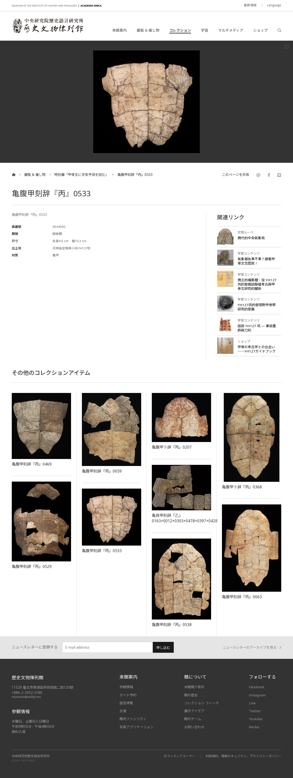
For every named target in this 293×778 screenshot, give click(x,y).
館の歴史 (191, 695)
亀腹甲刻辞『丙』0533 (135, 174)
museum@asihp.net (26, 697)
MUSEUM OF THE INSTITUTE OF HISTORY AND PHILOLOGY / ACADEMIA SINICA (57, 6)
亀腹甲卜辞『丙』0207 (172, 447)
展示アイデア (194, 711)
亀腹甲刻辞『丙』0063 (242, 596)
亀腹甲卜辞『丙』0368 (242, 487)
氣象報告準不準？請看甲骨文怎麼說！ (256, 261)
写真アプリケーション (136, 727)
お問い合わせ (194, 727)
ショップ (260, 30)
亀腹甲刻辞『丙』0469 (32, 464)
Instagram (257, 695)
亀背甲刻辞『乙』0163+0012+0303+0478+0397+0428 (184, 518)
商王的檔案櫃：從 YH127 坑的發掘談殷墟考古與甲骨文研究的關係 (257, 284)
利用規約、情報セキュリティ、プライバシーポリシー (243, 756)
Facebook (256, 687)
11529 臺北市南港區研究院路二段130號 (42, 687)
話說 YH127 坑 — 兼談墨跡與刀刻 (257, 328)
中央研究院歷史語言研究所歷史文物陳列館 (47, 25)
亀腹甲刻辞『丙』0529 (32, 566)
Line (252, 703)
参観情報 (126, 687)
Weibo (254, 727)
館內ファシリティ (132, 719)
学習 (204, 30)
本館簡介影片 (194, 687)
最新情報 (250, 5)
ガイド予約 (127, 695)
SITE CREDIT (28, 760)
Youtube (255, 719)
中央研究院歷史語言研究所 (31, 756)
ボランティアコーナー (179, 756)
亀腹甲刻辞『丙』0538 (172, 624)
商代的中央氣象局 (251, 238)
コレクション (180, 30)
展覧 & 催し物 (148, 30)
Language (274, 5)
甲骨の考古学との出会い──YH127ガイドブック (257, 349)
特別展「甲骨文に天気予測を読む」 (81, 174)
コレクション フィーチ (201, 703)
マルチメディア (230, 30)
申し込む (163, 647)
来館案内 (119, 30)
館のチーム (192, 719)
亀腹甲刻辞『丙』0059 (102, 471)
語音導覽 (126, 703)
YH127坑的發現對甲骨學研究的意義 (257, 307)
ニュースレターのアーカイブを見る (252, 647)
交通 (122, 711)
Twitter (255, 711)
